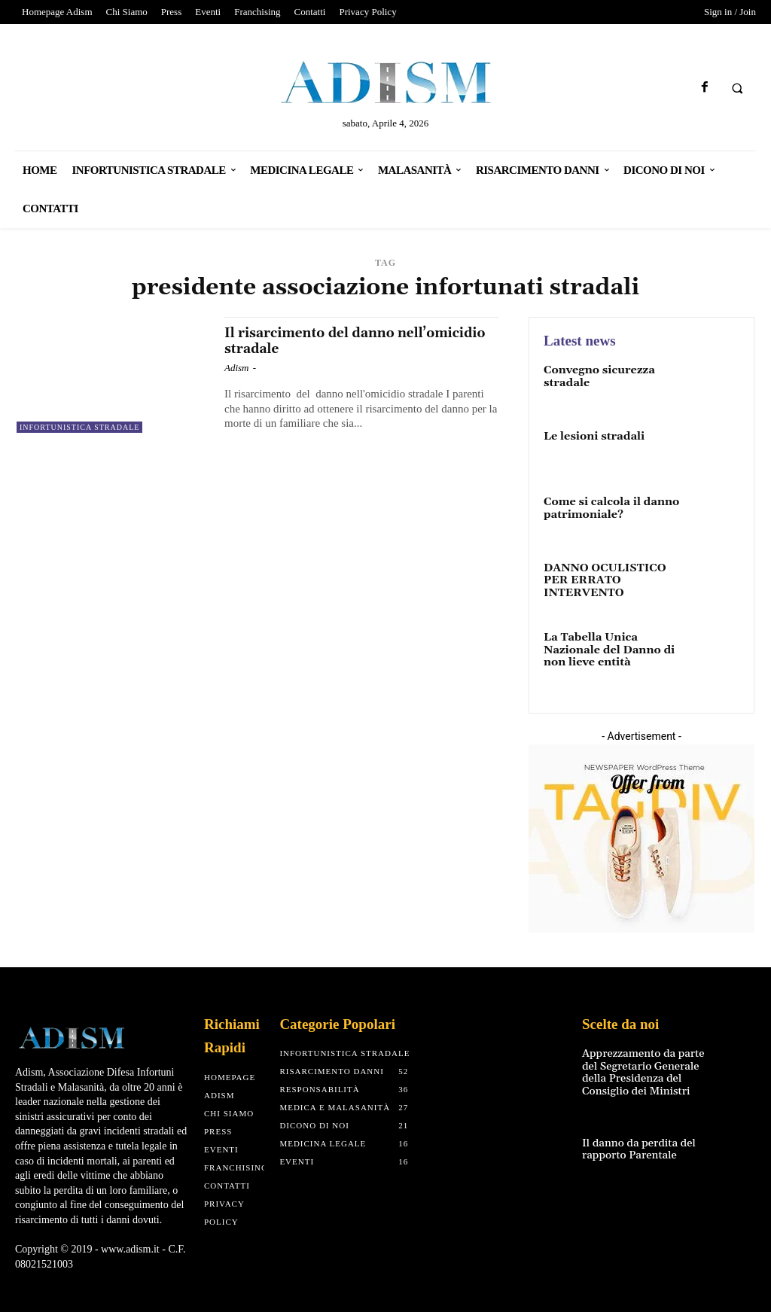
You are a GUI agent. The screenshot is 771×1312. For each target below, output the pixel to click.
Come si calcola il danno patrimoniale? (609, 507)
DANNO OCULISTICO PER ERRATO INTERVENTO (602, 579)
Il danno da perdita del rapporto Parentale (636, 1140)
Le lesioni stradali (592, 436)
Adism (236, 367)
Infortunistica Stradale (79, 427)
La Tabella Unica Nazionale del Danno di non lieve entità (606, 646)
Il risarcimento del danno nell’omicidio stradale (318, 341)
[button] (737, 88)
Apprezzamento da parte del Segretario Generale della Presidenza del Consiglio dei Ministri (640, 1066)
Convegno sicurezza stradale (597, 375)
